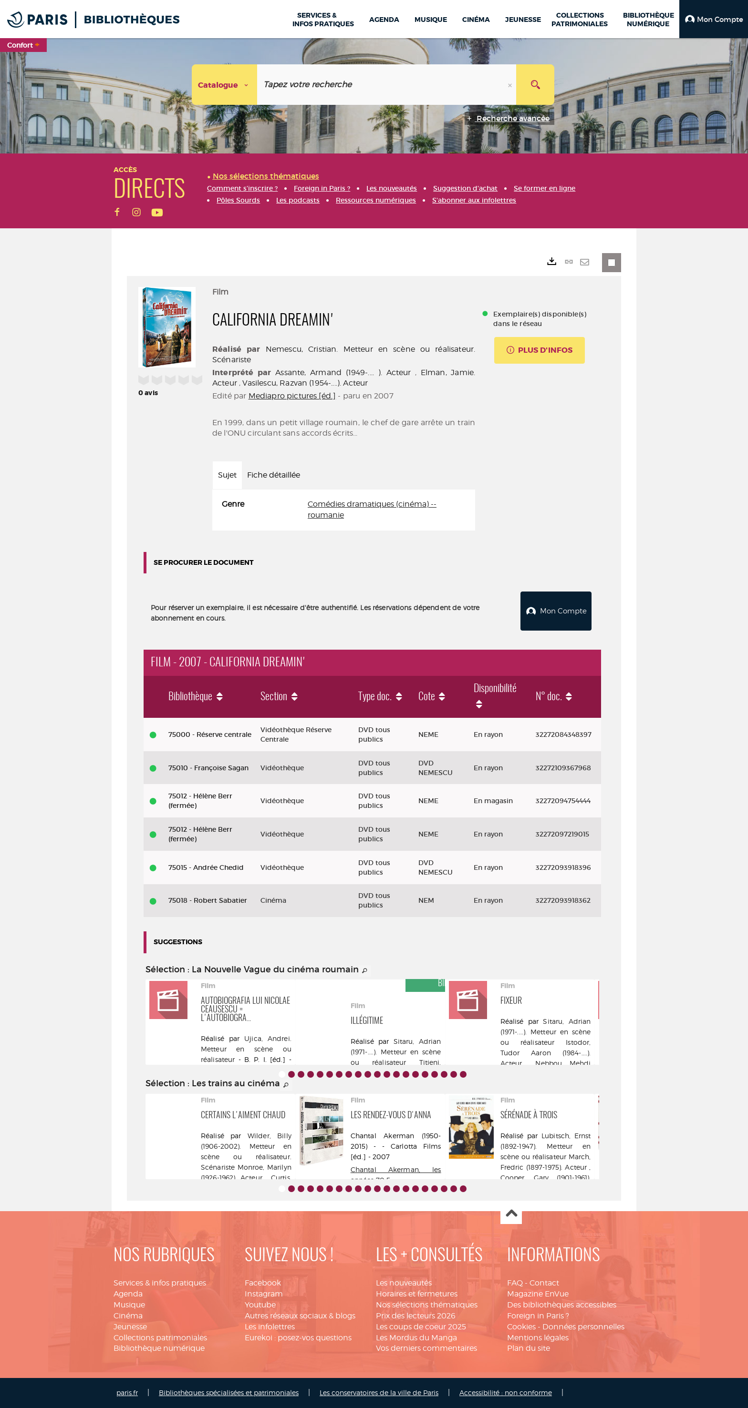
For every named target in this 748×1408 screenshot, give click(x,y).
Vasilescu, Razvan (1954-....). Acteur (305, 383)
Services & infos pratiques (160, 1282)
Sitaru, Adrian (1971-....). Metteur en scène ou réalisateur (396, 1051)
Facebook (263, 1282)
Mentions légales (538, 1337)
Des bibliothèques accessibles (561, 1304)
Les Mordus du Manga (416, 1337)
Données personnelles (583, 1326)
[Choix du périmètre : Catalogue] (225, 84)
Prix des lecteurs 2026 (416, 1315)
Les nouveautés (404, 1282)
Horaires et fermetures (416, 1293)
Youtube (260, 1304)
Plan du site (528, 1348)
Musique (129, 1304)
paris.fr (127, 1392)
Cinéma (128, 1315)
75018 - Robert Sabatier (207, 900)
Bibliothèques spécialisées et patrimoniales (229, 1392)
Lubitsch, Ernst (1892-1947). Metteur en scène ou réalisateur (545, 1146)
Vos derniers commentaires (426, 1348)
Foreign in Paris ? (538, 1315)
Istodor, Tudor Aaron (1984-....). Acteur (545, 1052)
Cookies (521, 1326)
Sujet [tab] (227, 475)
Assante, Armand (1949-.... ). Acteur (343, 372)
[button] (713, 19)
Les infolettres (270, 1326)
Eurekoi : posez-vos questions (298, 1337)
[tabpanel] (344, 510)
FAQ (515, 1282)
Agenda (128, 1293)
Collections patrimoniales (160, 1337)
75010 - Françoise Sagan (208, 768)
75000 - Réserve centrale (209, 734)
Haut (511, 1214)
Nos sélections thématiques (427, 1304)
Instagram (264, 1293)
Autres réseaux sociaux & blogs (300, 1315)
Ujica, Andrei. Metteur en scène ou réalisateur (246, 1048)
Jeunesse (130, 1326)
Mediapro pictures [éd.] (292, 395)
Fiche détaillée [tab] (273, 475)
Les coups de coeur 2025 (421, 1326)
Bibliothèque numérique (159, 1348)
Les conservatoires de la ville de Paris (379, 1392)
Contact (544, 1282)
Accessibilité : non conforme (505, 1392)
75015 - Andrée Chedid (206, 867)
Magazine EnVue (538, 1293)
